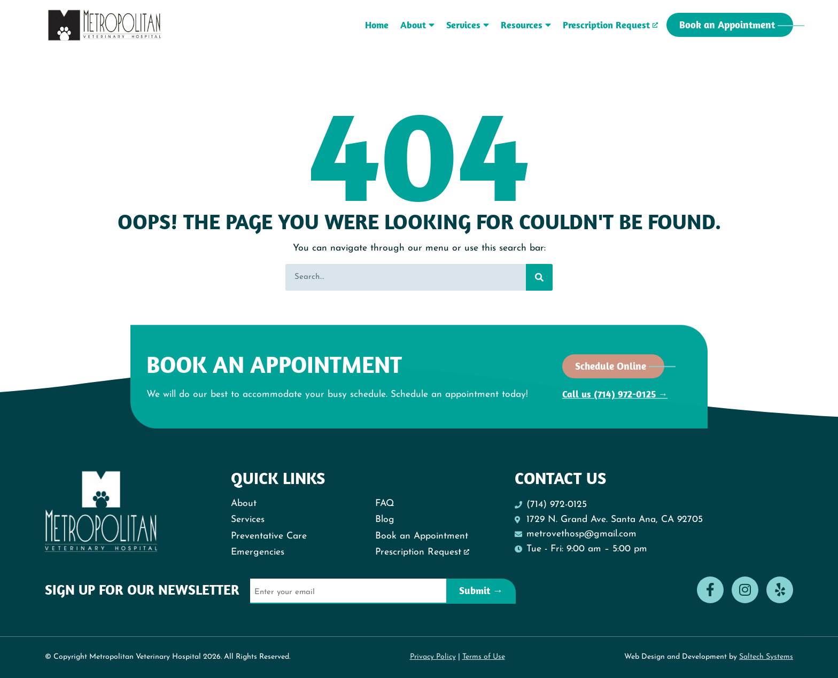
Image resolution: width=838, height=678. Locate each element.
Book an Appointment (421, 536)
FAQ (384, 503)
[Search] (539, 277)
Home (377, 25)
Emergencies (257, 552)
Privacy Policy (433, 657)
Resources (526, 25)
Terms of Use (483, 657)
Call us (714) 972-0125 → (615, 389)
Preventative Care (269, 536)
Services (467, 25)
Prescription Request (606, 25)
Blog (384, 519)
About (417, 25)
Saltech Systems (766, 657)
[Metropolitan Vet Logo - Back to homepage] (105, 25)
